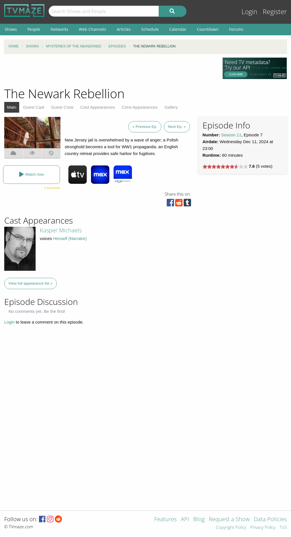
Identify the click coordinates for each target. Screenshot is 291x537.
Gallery (171, 107)
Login (249, 11)
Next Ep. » (177, 127)
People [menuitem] (33, 29)
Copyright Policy (231, 527)
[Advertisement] (109, 70)
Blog (199, 519)
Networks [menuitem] (59, 29)
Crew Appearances (140, 107)
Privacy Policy (262, 527)
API (185, 519)
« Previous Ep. (145, 127)
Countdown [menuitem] (208, 29)
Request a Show (229, 519)
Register (275, 11)
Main (11, 107)
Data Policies (270, 519)
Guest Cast (33, 107)
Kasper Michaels (61, 230)
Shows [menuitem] (11, 29)
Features (165, 519)
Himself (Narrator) (70, 238)
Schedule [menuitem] (150, 29)
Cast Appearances (97, 107)
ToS (283, 527)
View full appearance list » (30, 283)
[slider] (225, 166)
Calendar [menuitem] (177, 29)
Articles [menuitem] (124, 29)
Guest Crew (62, 107)
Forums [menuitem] (236, 29)
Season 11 (231, 134)
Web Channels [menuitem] (92, 29)
